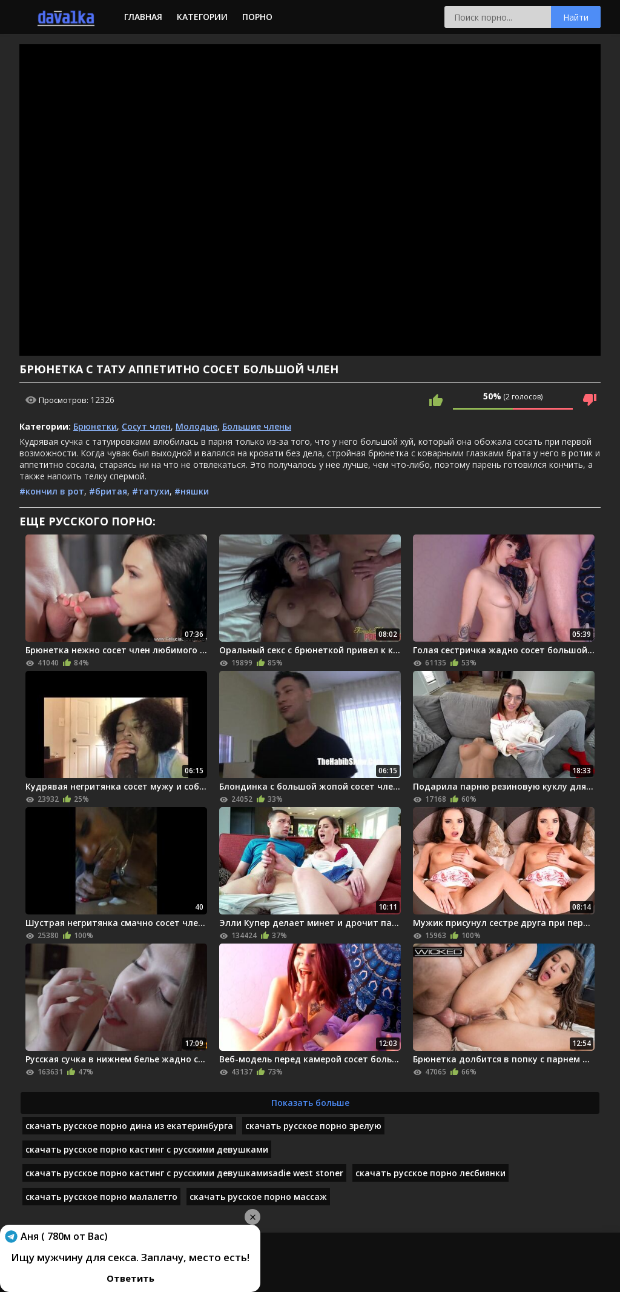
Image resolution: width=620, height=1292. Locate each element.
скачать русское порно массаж (258, 1196)
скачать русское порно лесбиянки (430, 1173)
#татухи (151, 491)
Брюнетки (95, 426)
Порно (257, 16)
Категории (202, 16)
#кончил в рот (51, 491)
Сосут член (146, 426)
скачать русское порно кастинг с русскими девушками (146, 1149)
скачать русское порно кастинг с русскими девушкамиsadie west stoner (184, 1173)
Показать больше (310, 1102)
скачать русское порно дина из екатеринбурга (129, 1125)
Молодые (196, 426)
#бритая (108, 491)
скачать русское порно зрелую (313, 1125)
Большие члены (256, 426)
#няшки (191, 491)
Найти (576, 17)
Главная (143, 16)
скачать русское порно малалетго (101, 1196)
